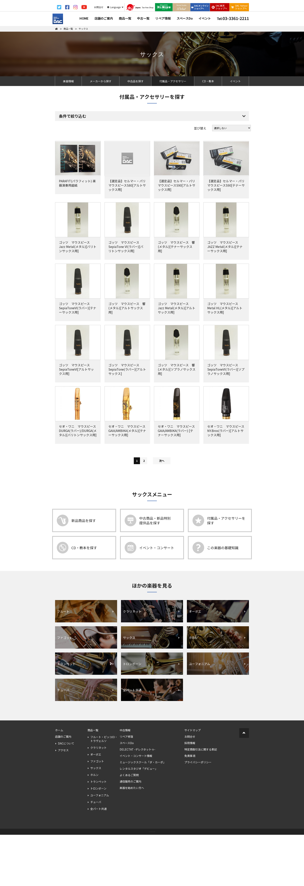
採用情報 (189, 794)
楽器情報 (68, 81)
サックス (95, 819)
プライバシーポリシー (198, 813)
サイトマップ (192, 781)
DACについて (66, 795)
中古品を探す (135, 81)
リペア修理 (126, 788)
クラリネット (98, 799)
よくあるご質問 (129, 826)
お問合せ (189, 788)
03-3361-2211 (233, 18)
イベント (205, 18)
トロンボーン (98, 840)
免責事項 (189, 807)
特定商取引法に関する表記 (200, 801)
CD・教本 (208, 81)
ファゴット (97, 812)
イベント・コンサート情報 (136, 807)
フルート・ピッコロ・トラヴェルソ (103, 790)
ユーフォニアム (99, 846)
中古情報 (125, 781)
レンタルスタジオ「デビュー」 (139, 820)
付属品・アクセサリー (172, 81)
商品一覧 (125, 18)
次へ (161, 512)
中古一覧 (143, 18)
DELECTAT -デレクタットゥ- (137, 801)
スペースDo (185, 18)
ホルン (94, 826)
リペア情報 (163, 18)
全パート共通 (98, 860)
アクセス (63, 801)
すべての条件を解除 (136, 143)
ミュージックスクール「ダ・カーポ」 (143, 813)
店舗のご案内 (103, 18)
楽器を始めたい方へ (132, 839)
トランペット (98, 833)
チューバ (95, 853)
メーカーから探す (100, 81)
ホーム (59, 781)
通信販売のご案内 (130, 833)
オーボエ (95, 806)
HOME (84, 18)
